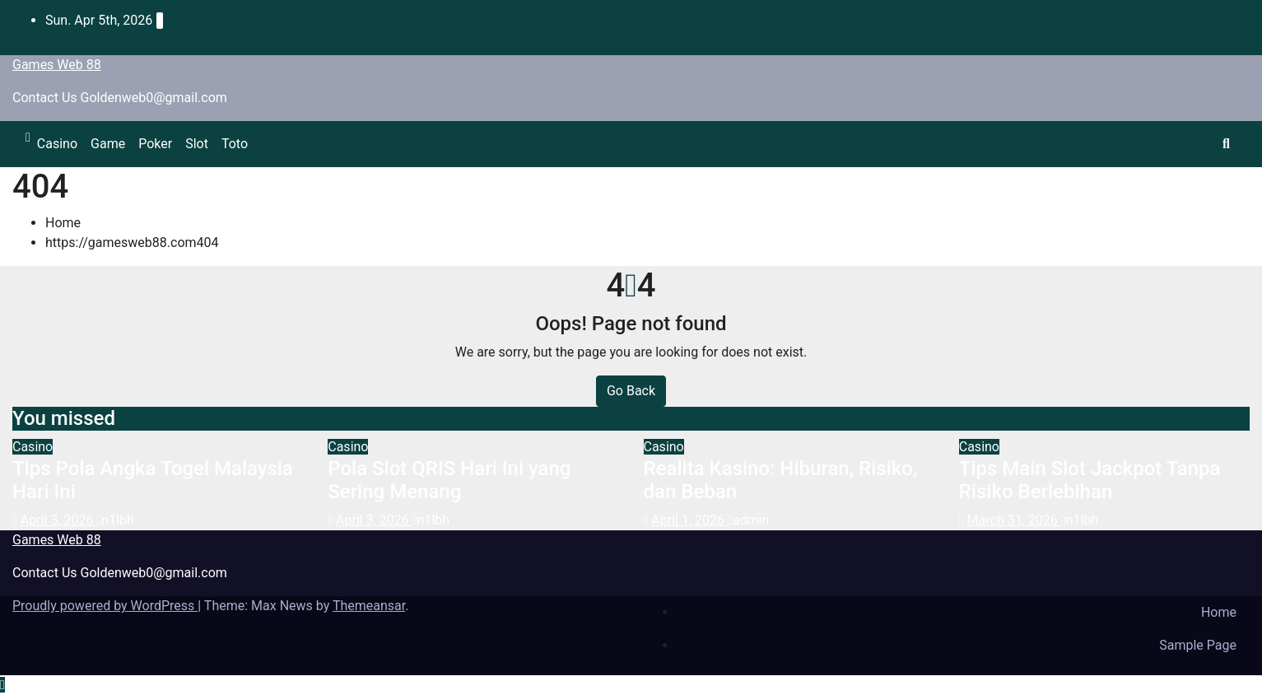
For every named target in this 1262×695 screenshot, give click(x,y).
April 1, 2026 (689, 520)
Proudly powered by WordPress (105, 605)
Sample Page (1197, 645)
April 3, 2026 (59, 520)
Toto (234, 144)
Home (63, 223)
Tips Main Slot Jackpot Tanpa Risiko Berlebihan (1090, 480)
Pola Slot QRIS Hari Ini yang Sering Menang (449, 480)
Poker (155, 144)
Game (108, 144)
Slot (196, 144)
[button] (1226, 144)
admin (748, 520)
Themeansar (369, 605)
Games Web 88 (56, 64)
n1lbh (114, 520)
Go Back (631, 391)
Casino (57, 144)
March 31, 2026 (1014, 520)
